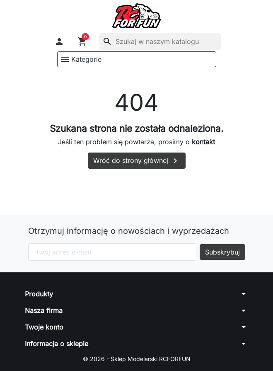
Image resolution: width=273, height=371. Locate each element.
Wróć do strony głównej (136, 161)
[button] (59, 41)
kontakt (203, 142)
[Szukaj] (160, 41)
